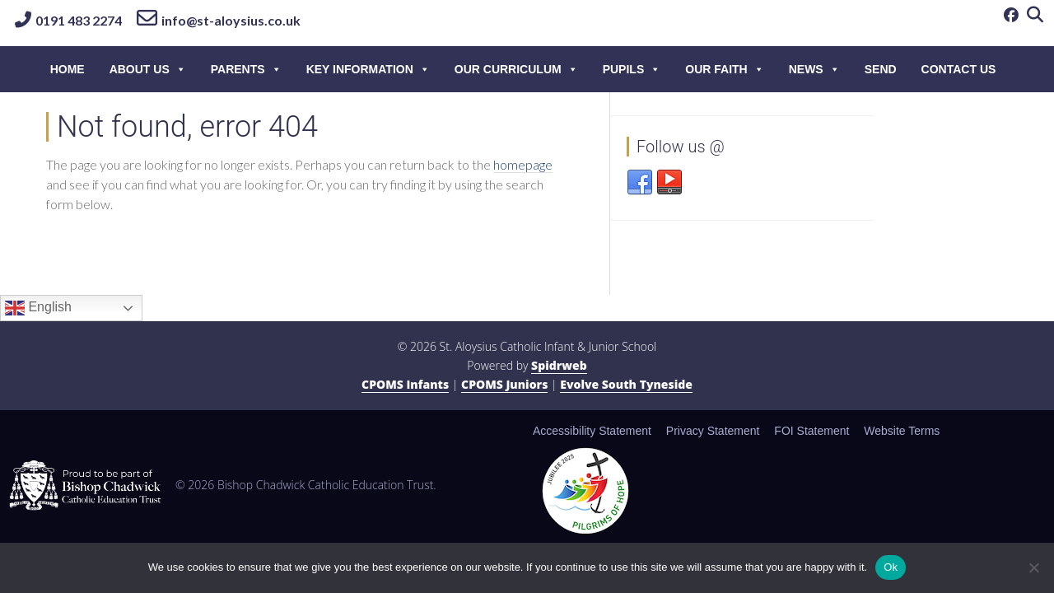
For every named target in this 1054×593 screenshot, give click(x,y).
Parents (246, 69)
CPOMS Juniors (504, 384)
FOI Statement (811, 430)
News (814, 69)
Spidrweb (559, 365)
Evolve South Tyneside (626, 384)
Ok (891, 567)
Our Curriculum (516, 69)
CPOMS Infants (405, 384)
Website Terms (902, 430)
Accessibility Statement (592, 430)
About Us (148, 69)
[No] (1033, 567)
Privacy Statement (713, 430)
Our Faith (724, 69)
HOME (67, 69)
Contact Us (958, 69)
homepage (523, 164)
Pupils (632, 69)
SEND (881, 69)
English (38, 308)
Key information (368, 69)
